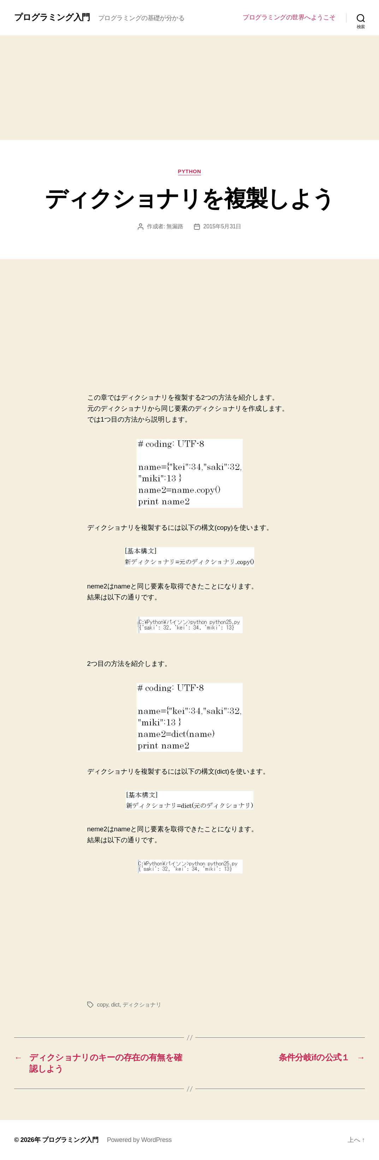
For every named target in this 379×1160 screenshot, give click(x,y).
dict (115, 1005)
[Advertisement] (189, 87)
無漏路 (174, 226)
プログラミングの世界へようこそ (289, 17)
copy (102, 1005)
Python (189, 171)
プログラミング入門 (52, 17)
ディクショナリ (142, 1005)
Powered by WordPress (139, 1139)
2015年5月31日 (222, 226)
